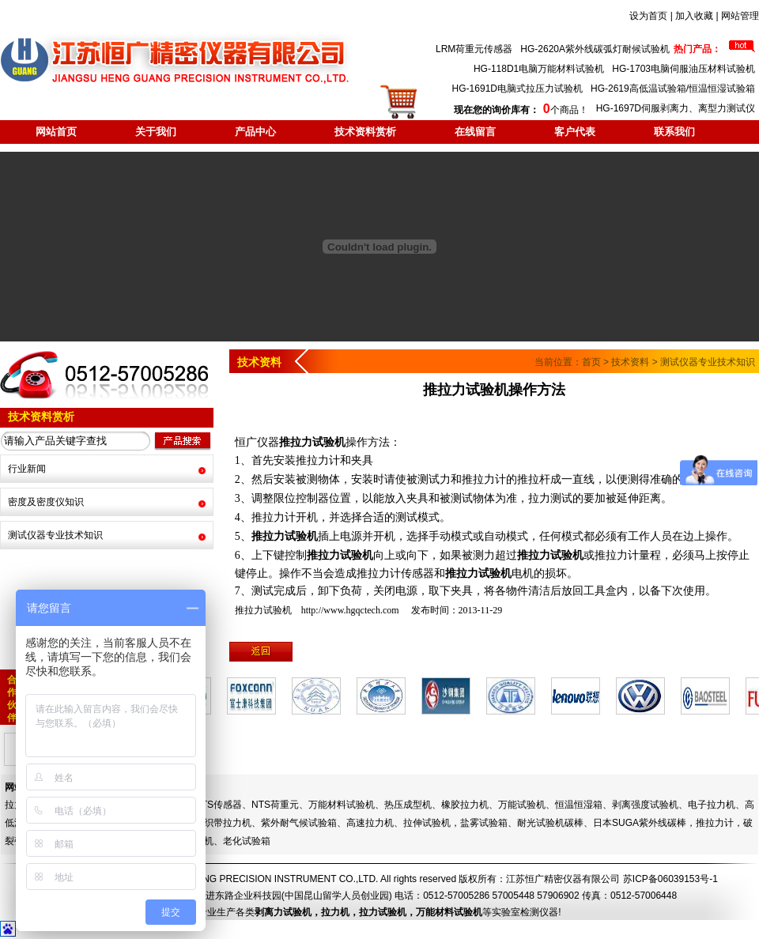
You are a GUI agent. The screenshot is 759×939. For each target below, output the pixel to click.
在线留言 (475, 132)
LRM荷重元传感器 (474, 49)
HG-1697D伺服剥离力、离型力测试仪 (675, 108)
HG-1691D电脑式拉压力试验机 (517, 88)
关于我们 (155, 132)
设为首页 (648, 15)
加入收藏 (694, 15)
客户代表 (574, 132)
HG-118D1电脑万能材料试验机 (539, 68)
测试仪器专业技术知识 (55, 535)
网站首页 (56, 132)
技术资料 (630, 362)
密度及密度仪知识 (46, 501)
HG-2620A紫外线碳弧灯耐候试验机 (595, 49)
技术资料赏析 (365, 132)
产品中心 (255, 132)
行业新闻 (27, 468)
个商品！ (520, 109)
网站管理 (740, 15)
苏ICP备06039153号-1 (670, 878)
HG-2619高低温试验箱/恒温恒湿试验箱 (673, 88)
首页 (591, 362)
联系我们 (674, 132)
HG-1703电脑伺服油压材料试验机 (683, 68)
